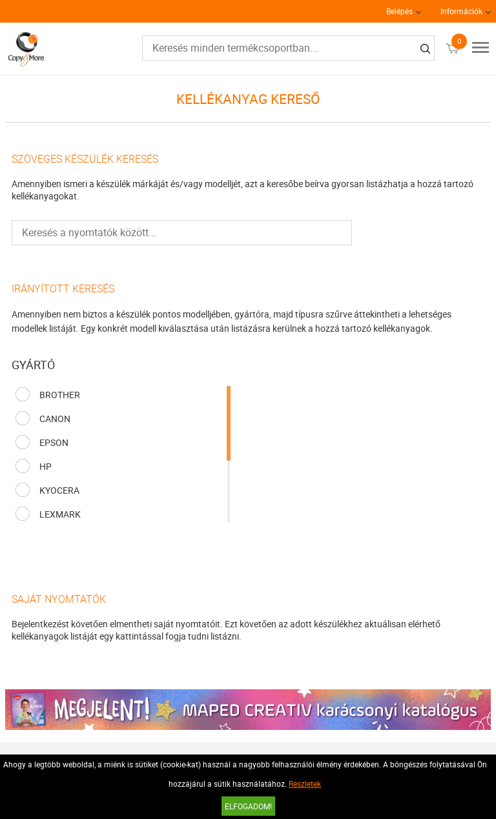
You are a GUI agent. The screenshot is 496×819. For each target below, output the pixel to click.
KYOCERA (59, 490)
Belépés (399, 11)
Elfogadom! (248, 806)
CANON (54, 418)
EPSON (53, 442)
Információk (461, 11)
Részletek (305, 783)
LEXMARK (60, 514)
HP (45, 466)
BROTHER (59, 395)
